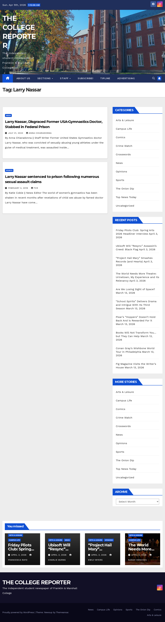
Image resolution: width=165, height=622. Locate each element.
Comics (120, 137)
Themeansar (62, 612)
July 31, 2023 (16, 133)
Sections (44, 78)
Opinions (121, 171)
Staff (64, 78)
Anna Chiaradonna (39, 133)
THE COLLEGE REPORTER (36, 582)
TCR (34, 188)
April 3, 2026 (19, 555)
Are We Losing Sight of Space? (135, 289)
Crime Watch (124, 145)
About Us (23, 78)
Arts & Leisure (125, 120)
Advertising (126, 78)
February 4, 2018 (18, 188)
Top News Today (126, 197)
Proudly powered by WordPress (18, 612)
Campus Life (124, 128)
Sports (9, 170)
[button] (153, 78)
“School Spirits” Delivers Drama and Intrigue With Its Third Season (136, 305)
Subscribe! (85, 78)
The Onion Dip (125, 188)
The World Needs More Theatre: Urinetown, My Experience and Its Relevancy (137, 277)
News (8, 115)
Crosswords (123, 154)
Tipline (105, 78)
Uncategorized (125, 205)
